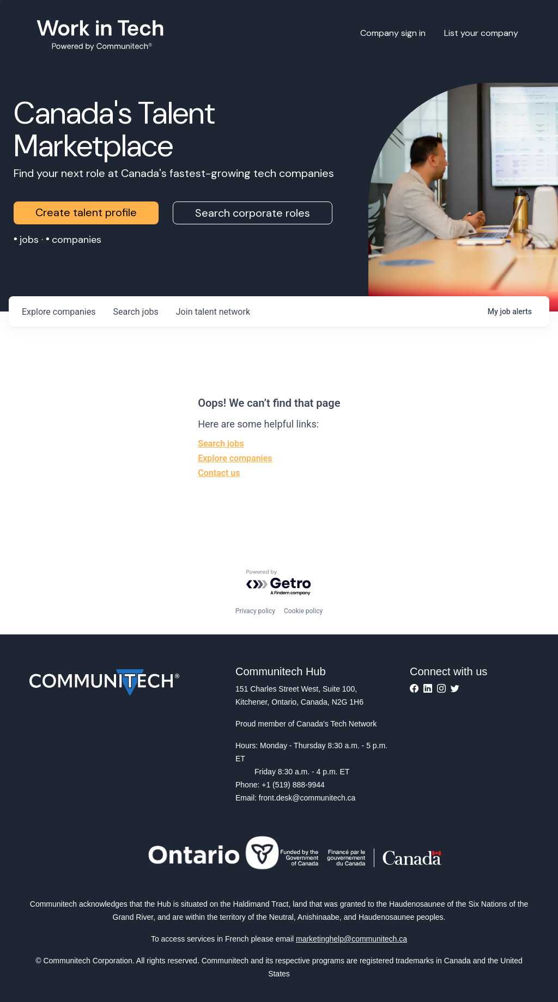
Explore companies (235, 458)
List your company (481, 33)
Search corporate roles (252, 213)
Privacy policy (255, 611)
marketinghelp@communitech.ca (351, 938)
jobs (135, 312)
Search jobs (221, 443)
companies (58, 312)
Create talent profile (86, 212)
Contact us (219, 473)
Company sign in (393, 33)
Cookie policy (303, 611)
